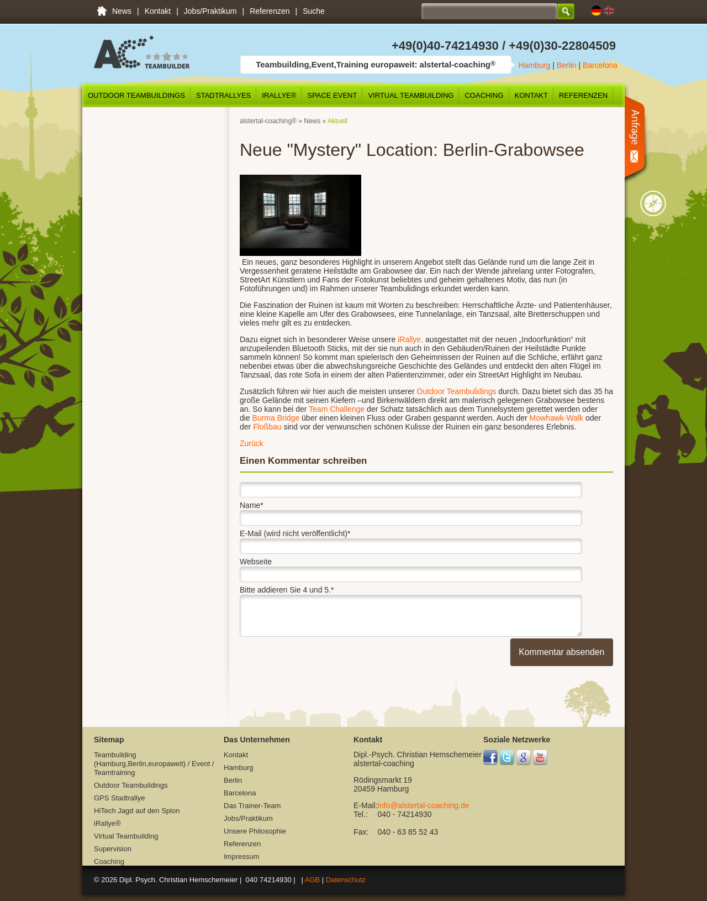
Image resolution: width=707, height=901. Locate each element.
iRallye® (279, 95)
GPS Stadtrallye (119, 798)
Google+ (523, 757)
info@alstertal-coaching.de (423, 805)
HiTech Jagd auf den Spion (137, 810)
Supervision (112, 849)
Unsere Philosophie (255, 831)
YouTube (540, 757)
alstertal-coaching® (268, 121)
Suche (314, 11)
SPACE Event (332, 95)
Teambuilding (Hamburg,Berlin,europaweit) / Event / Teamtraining (102, 11)
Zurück (251, 443)
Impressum (241, 856)
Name (251, 503)
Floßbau (268, 426)
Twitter (507, 757)
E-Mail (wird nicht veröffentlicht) (295, 532)
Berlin (567, 65)
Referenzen (269, 11)
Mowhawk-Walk (557, 417)
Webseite (256, 561)
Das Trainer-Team (252, 806)
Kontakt (158, 11)
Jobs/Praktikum (210, 11)
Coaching (484, 95)
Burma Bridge (277, 417)
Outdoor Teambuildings (136, 95)
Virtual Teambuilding (410, 95)
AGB (312, 880)
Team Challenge (337, 409)
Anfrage (638, 139)
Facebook (490, 757)
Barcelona (600, 65)
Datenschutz (346, 880)
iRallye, (409, 339)
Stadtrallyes (223, 95)
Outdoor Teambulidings (456, 391)
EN (609, 11)
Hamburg (535, 65)
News (121, 11)
